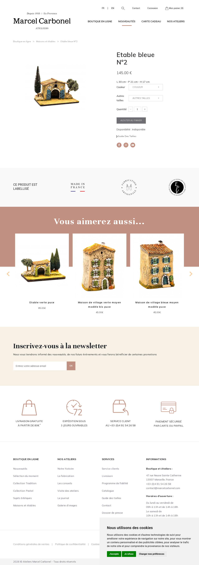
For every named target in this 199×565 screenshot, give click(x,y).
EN (112, 8)
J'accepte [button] (114, 554)
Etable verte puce (42, 302)
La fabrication (66, 476)
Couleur (121, 87)
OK (71, 365)
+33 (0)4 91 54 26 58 (123, 425)
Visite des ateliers (68, 490)
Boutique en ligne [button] (100, 21)
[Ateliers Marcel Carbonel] (42, 20)
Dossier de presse (112, 512)
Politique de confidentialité (70, 544)
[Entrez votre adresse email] (40, 366)
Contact (136, 8)
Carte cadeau (151, 21)
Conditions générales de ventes (31, 544)
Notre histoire (66, 468)
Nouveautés (126, 21)
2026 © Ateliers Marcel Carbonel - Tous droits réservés (44, 561)
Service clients (110, 468)
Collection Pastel (23, 490)
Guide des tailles (127, 136)
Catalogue (108, 490)
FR (103, 8)
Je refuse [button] (129, 554)
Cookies (95, 544)
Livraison (107, 476)
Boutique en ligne (22, 41)
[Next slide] (190, 273)
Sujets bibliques (22, 498)
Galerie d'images (67, 505)
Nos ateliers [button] (176, 21)
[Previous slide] (8, 273)
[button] (122, 8)
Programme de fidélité (115, 483)
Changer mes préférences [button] (151, 554)
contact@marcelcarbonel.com (163, 488)
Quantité (122, 109)
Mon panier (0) (174, 8)
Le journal (63, 498)
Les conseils (65, 483)
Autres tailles (120, 98)
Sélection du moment (25, 476)
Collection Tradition (24, 483)
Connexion (152, 8)
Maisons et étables (45, 41)
